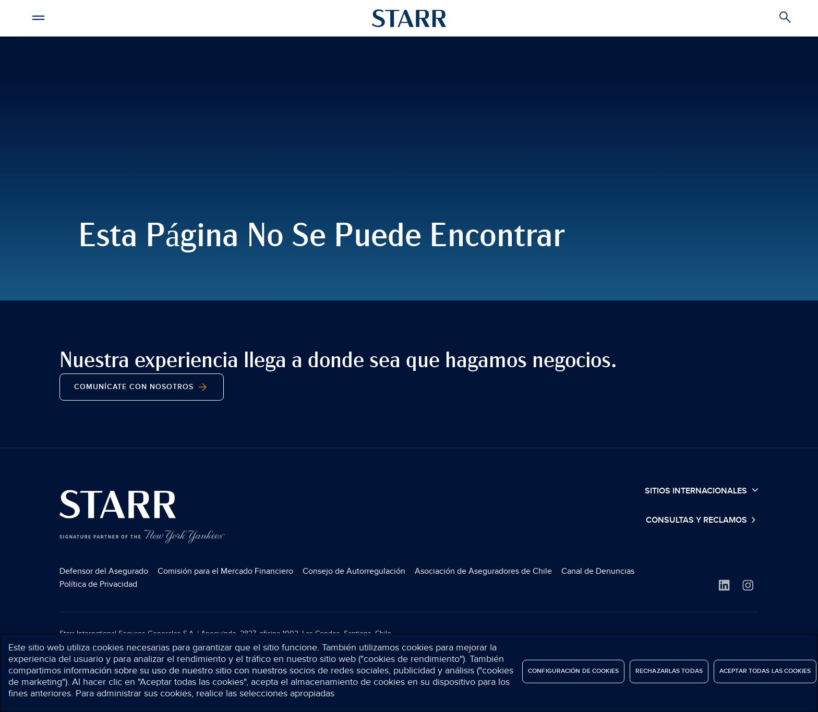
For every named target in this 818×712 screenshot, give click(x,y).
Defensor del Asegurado (103, 571)
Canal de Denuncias (597, 571)
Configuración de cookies (573, 671)
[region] (409, 672)
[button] (38, 16)
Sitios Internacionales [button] (702, 490)
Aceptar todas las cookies (765, 671)
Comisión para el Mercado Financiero (225, 571)
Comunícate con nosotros (141, 387)
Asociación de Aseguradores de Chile (483, 571)
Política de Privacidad (98, 584)
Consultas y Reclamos (697, 520)
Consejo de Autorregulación (354, 571)
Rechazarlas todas (669, 671)
